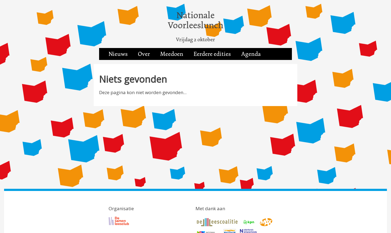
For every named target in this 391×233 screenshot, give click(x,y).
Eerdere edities (212, 54)
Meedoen (171, 54)
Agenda (251, 54)
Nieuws (118, 54)
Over (144, 54)
